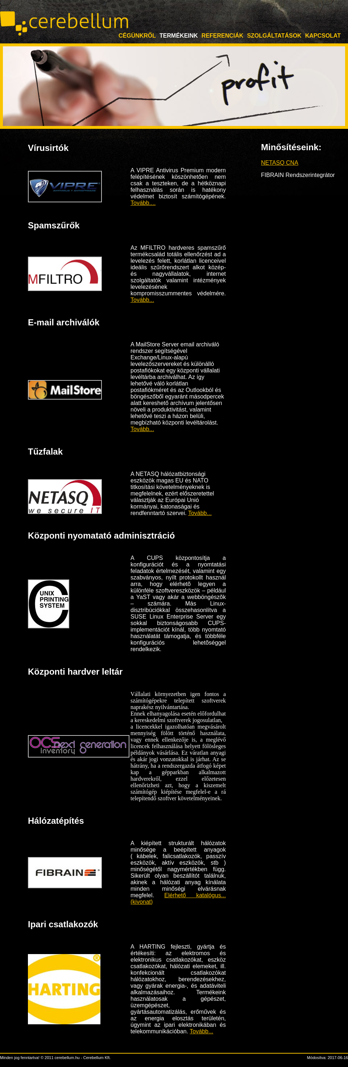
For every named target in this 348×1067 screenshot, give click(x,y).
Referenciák (223, 36)
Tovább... (142, 300)
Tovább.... (143, 203)
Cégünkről (137, 36)
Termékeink (179, 36)
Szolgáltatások (274, 36)
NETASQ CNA (279, 163)
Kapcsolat (323, 36)
